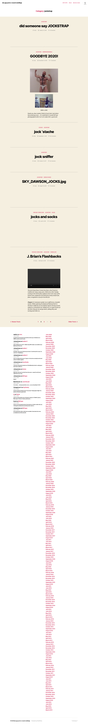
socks (53, 212)
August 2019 (49, 493)
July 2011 (48, 679)
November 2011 (50, 671)
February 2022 (50, 435)
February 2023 (50, 412)
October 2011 (49, 673)
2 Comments (51, 221)
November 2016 (50, 555)
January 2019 (49, 507)
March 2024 (49, 387)
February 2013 (50, 642)
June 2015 (49, 588)
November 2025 (50, 348)
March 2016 (49, 570)
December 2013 (50, 623)
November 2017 (50, 532)
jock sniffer (44, 156)
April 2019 (49, 501)
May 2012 (48, 659)
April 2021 (48, 454)
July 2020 (48, 472)
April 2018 (49, 522)
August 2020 (49, 470)
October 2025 (49, 350)
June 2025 (49, 358)
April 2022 (49, 431)
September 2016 (50, 559)
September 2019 (50, 491)
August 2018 (49, 514)
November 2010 (50, 694)
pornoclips (53, 251)
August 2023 (49, 400)
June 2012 (49, 657)
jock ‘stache (44, 132)
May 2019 (48, 499)
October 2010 (49, 696)
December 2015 (50, 576)
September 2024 (50, 375)
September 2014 (50, 605)
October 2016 (49, 557)
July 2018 (48, 516)
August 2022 (49, 423)
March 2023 (49, 410)
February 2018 (50, 526)
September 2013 (50, 628)
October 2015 (49, 580)
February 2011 (50, 688)
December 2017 (50, 530)
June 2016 (49, 565)
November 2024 (50, 371)
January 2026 (49, 344)
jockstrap (44, 21)
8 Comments (52, 30)
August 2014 (49, 607)
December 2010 (50, 692)
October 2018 (49, 510)
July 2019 (48, 495)
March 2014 (49, 617)
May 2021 (48, 452)
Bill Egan (25, 376)
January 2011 (49, 690)
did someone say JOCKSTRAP (44, 26)
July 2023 (48, 402)
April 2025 (49, 361)
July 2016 (48, 563)
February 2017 (50, 549)
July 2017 (48, 539)
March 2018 (49, 524)
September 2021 (50, 445)
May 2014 (48, 613)
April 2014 (49, 615)
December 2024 (50, 369)
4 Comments (52, 185)
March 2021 (49, 456)
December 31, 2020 (43, 60)
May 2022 (48, 429)
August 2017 (49, 537)
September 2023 (50, 398)
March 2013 (49, 640)
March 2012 (49, 663)
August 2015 (49, 584)
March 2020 (49, 479)
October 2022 (49, 419)
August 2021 (49, 447)
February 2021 (50, 458)
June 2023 (49, 404)
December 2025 (50, 346)
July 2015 (48, 586)
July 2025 (48, 356)
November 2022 (50, 418)
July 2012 (48, 656)
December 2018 (50, 508)
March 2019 (49, 503)
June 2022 (49, 427)
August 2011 (49, 677)
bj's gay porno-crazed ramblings (12, 2)
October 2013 (49, 626)
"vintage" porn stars (38, 212)
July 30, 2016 (43, 221)
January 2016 (49, 574)
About (70, 2)
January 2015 (49, 597)
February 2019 (50, 505)
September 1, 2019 (43, 136)
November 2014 (50, 601)
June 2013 (49, 634)
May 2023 (48, 406)
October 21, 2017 (42, 161)
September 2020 (50, 468)
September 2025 (50, 352)
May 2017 (48, 543)
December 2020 (50, 462)
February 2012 (50, 665)
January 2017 (49, 551)
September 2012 (50, 652)
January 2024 (49, 390)
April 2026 (49, 338)
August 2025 (49, 354)
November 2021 (50, 441)
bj (35, 60)
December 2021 (50, 439)
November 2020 (50, 464)
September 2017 (50, 536)
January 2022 (49, 437)
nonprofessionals (47, 51)
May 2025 (48, 359)
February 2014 (50, 619)
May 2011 (48, 683)
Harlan (24, 369)
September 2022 (50, 421)
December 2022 (50, 416)
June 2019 (49, 497)
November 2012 (50, 648)
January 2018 (49, 528)
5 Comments (53, 60)
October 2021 (49, 443)
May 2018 (48, 520)
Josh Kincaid (25, 381)
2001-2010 (65, 2)
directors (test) (76, 2)
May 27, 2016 (43, 260)
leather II (25, 341)
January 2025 (49, 367)
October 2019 (49, 489)
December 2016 (50, 553)
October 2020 (50, 466)
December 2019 (50, 485)
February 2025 (50, 365)
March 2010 (49, 710)
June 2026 (49, 334)
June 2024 (49, 381)
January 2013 (49, 644)
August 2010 (49, 700)
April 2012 (48, 661)
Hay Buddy (26, 362)
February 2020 (50, 481)
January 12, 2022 (43, 30)
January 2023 (49, 414)
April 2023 (49, 408)
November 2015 (50, 578)
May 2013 (48, 636)
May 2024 (48, 383)
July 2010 (48, 702)
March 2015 (49, 594)
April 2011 (48, 685)
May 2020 (48, 476)
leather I (25, 348)
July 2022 (48, 425)
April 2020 (49, 478)
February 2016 (50, 572)
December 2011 (50, 669)
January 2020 (49, 483)
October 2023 (49, 396)
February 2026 (50, 342)
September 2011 (50, 675)
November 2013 (50, 625)
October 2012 (49, 650)
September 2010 (50, 698)
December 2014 (50, 599)
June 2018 (49, 518)
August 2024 (49, 377)
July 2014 (48, 609)
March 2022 (49, 433)
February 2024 (50, 389)
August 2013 (49, 630)
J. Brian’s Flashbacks (44, 256)
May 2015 (48, 590)
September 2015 (50, 582)
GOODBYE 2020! (44, 56)
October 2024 (50, 373)
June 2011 (48, 681)
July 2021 (48, 448)
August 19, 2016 (43, 185)
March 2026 (49, 340)
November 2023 (50, 394)
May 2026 (48, 336)
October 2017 (49, 534)
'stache (41, 127)
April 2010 (49, 708)
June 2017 (49, 541)
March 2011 (49, 686)
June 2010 (49, 704)
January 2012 (49, 667)
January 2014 (49, 621)
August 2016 (49, 561)
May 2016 (48, 567)
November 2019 (50, 487)
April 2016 (49, 568)
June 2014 (49, 611)
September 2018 (50, 512)
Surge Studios (47, 177)
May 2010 (48, 706)
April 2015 (48, 592)
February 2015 (50, 596)
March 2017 (49, 547)
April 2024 (49, 385)
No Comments (53, 136)
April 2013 (48, 638)
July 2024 (48, 379)
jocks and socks (44, 217)
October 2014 (49, 603)
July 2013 (48, 632)
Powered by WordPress (36, 720)
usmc (20, 334)
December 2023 (50, 392)
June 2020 (49, 474)
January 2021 (49, 460)
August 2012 (49, 654)
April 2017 (48, 545)
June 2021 (49, 450)
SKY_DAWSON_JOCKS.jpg (44, 181)
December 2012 (50, 646)
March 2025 (49, 363)
